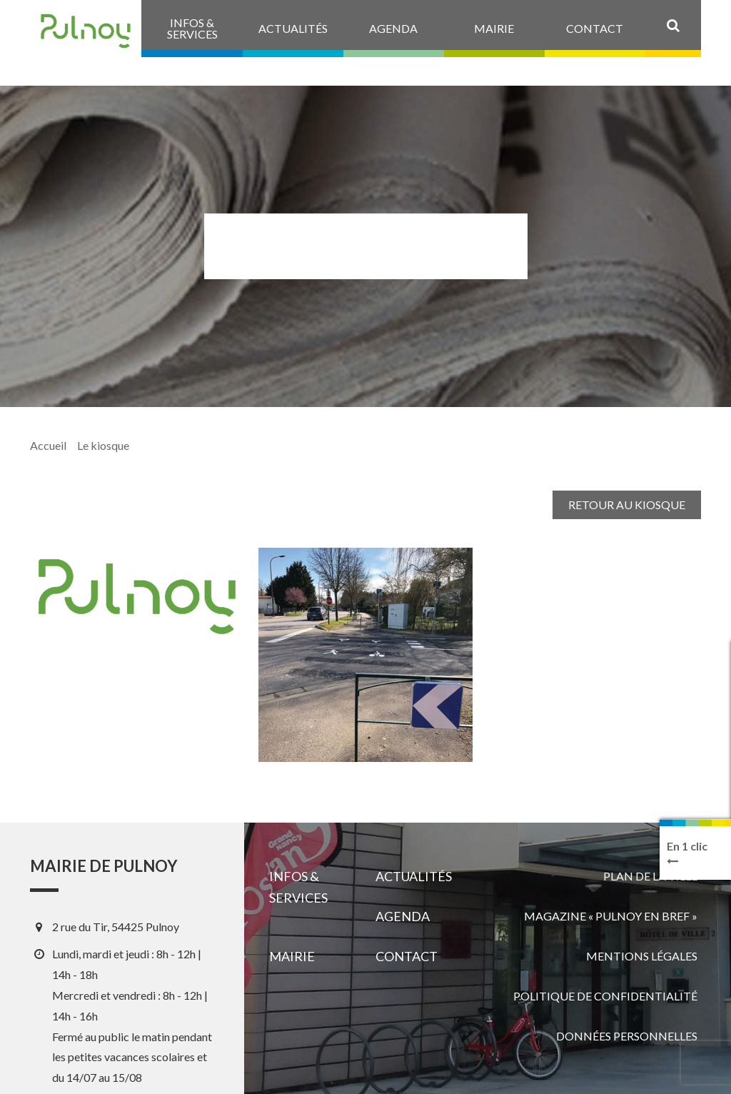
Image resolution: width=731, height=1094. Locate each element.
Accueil (48, 445)
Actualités (413, 876)
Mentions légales (641, 956)
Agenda (402, 916)
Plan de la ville (650, 876)
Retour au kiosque (626, 504)
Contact (406, 956)
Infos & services (298, 886)
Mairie (292, 956)
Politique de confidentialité (605, 996)
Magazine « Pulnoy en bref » (610, 916)
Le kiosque (103, 445)
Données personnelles (626, 1036)
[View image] (365, 655)
